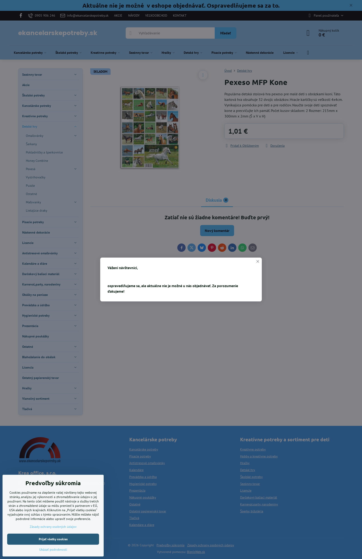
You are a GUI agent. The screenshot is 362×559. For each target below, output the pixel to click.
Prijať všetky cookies (53, 539)
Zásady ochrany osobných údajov (53, 527)
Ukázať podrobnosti (53, 549)
